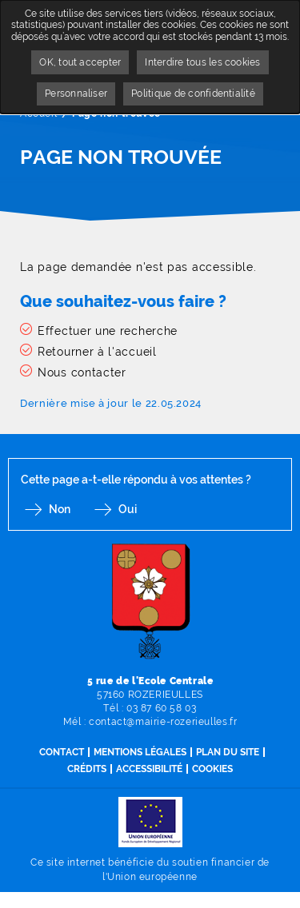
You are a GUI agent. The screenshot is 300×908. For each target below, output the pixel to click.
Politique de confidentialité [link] (193, 93)
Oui (127, 509)
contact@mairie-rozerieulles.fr (163, 721)
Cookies (212, 769)
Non (59, 509)
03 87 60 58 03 (161, 708)
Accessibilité (149, 769)
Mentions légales (140, 752)
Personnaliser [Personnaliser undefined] (76, 93)
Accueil (38, 113)
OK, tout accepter (80, 62)
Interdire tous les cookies (202, 62)
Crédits (86, 769)
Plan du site (227, 752)
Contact (61, 752)
